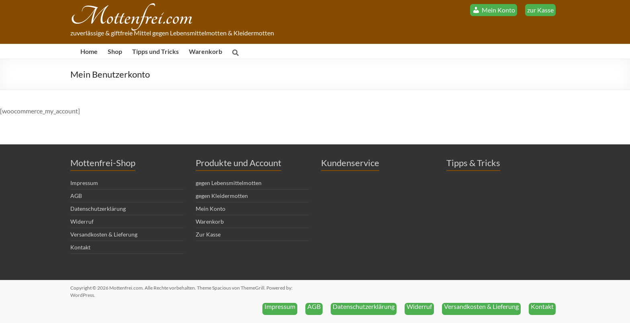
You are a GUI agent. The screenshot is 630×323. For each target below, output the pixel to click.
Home (89, 51)
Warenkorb (205, 51)
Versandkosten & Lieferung (103, 234)
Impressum (84, 182)
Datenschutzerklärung (98, 208)
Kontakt (80, 247)
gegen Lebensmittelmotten (229, 182)
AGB (76, 195)
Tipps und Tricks (155, 51)
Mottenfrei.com (131, 17)
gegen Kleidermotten (222, 195)
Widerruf (82, 221)
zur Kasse (540, 10)
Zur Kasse (208, 234)
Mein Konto (210, 208)
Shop (115, 51)
